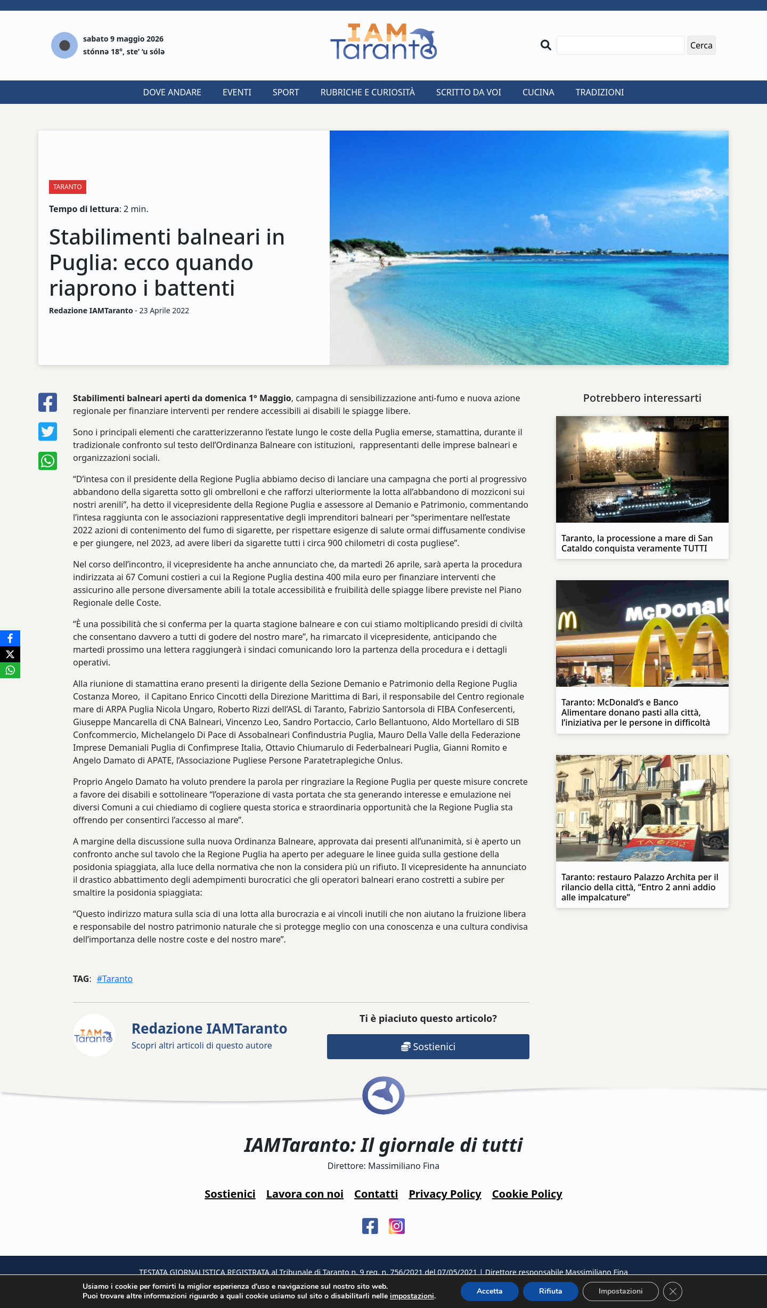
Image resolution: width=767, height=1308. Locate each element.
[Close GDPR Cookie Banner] (672, 1291)
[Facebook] (10, 638)
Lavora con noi (305, 1194)
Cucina (538, 92)
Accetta (490, 1291)
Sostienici (428, 1046)
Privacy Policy (445, 1194)
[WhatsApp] (10, 670)
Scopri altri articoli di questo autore (210, 1035)
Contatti (376, 1194)
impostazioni (412, 1296)
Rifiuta (550, 1291)
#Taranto (115, 979)
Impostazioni (621, 1291)
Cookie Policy (527, 1194)
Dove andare (172, 92)
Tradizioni (600, 92)
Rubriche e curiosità (368, 92)
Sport (286, 92)
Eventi (237, 92)
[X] (10, 654)
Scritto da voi (468, 92)
